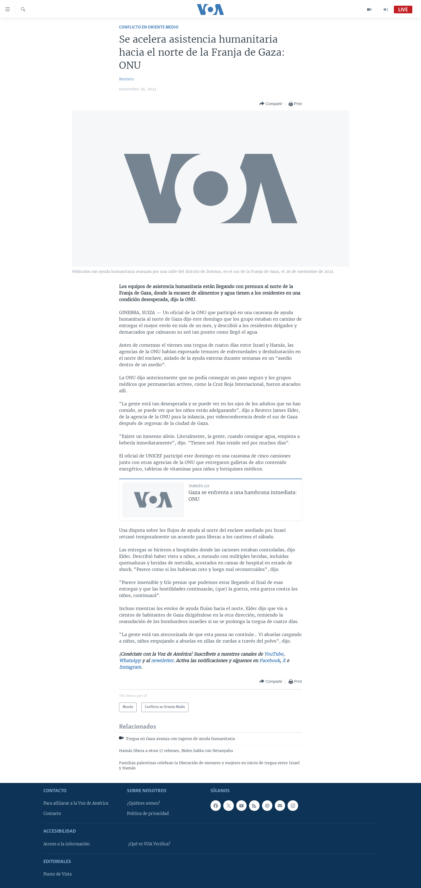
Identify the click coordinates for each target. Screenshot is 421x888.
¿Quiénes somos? (143, 803)
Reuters (126, 79)
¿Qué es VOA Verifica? (149, 844)
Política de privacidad (148, 813)
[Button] (270, 104)
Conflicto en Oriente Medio (148, 27)
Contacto (52, 813)
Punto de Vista (57, 874)
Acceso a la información (66, 844)
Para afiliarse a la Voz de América (75, 803)
